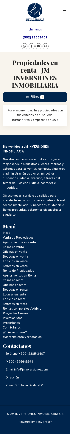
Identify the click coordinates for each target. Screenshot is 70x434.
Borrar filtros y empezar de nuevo (35, 120)
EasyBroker (43, 422)
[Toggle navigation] (64, 12)
